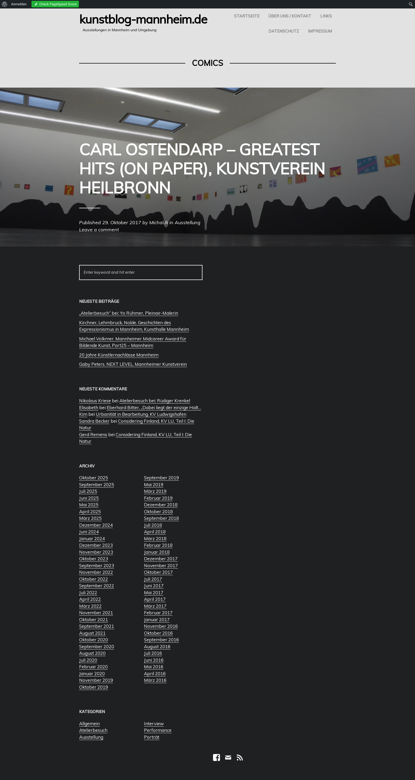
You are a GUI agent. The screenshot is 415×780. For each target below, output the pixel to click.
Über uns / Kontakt (289, 16)
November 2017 (161, 565)
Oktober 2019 (93, 687)
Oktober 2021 (93, 619)
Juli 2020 (88, 660)
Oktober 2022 (93, 579)
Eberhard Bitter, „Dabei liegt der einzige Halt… (154, 407)
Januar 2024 (92, 538)
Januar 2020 (92, 673)
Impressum (320, 31)
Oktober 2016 (158, 633)
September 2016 (161, 639)
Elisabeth (88, 407)
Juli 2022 (88, 592)
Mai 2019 (153, 484)
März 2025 (90, 518)
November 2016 (161, 626)
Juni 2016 (154, 660)
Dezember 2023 (96, 545)
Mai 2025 (88, 504)
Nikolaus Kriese (95, 400)
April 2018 (155, 531)
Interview (154, 723)
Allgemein (89, 723)
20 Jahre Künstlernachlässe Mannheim (119, 355)
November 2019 (96, 680)
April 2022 (90, 599)
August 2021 (92, 633)
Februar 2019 (158, 498)
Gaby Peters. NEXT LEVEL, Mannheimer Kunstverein (133, 364)
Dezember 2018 (161, 504)
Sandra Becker (94, 421)
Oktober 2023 (93, 558)
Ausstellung (91, 737)
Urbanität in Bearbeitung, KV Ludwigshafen (141, 414)
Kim (83, 414)
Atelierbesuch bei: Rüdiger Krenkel (154, 400)
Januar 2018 (157, 552)
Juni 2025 (89, 498)
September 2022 (96, 585)
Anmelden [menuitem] (19, 4)
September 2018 (161, 518)
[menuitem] (4, 4)
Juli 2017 (153, 579)
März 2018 (155, 538)
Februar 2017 (158, 612)
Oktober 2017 (158, 572)
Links (326, 16)
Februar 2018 (158, 545)
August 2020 (92, 653)
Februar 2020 (93, 666)
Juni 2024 (89, 531)
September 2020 (96, 646)
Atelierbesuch (93, 730)
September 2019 (161, 477)
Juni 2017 (154, 585)
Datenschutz (283, 31)
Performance (158, 730)
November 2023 (96, 552)
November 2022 (96, 572)
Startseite (246, 16)
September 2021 (96, 626)
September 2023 (96, 565)
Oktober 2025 (93, 477)
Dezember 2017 (161, 558)
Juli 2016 (153, 653)
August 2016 (157, 646)
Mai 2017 (153, 592)
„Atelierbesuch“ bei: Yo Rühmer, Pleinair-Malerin (128, 313)
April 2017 (155, 599)
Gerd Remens (93, 434)
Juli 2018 (153, 525)
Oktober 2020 (93, 639)
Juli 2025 (88, 491)
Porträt (151, 737)
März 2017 (155, 606)
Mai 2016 (153, 666)
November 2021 (96, 612)
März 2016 (155, 680)
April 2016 (155, 673)
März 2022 (90, 606)
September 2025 (96, 484)
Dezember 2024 (96, 525)
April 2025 (90, 511)
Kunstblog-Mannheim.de (143, 19)
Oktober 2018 (158, 511)
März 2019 (155, 491)
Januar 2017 (157, 619)
